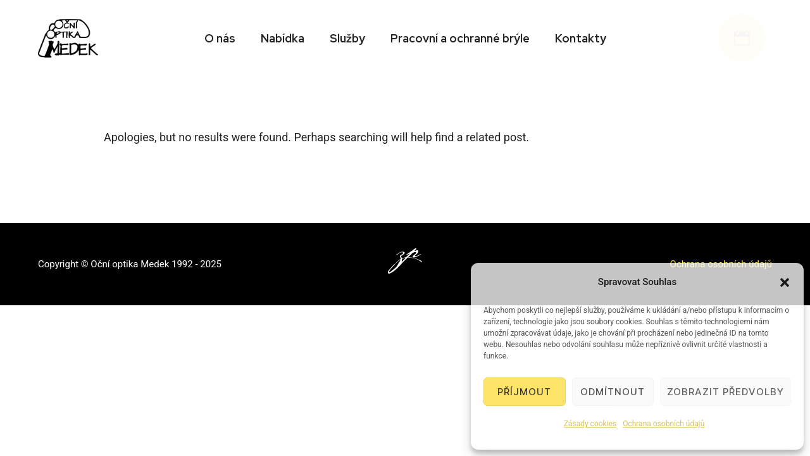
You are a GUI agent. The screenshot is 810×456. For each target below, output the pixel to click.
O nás (219, 38)
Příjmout (524, 392)
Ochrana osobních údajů (663, 423)
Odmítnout (612, 392)
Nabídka (282, 38)
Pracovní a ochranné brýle (460, 38)
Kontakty (580, 38)
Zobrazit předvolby (725, 392)
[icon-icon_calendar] (745, 37)
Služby (347, 38)
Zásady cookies (590, 423)
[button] (784, 282)
